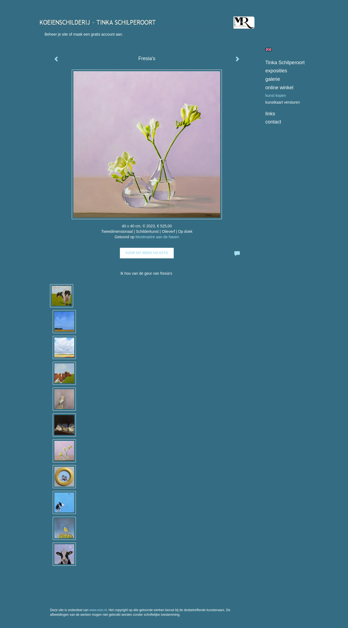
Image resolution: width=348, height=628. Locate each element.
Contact (273, 122)
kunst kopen (275, 95)
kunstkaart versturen (282, 102)
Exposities (276, 70)
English (268, 49)
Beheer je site (56, 34)
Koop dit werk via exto (147, 253)
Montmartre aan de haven (157, 237)
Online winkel (279, 87)
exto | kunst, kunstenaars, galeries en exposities (54, 5)
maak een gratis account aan (97, 34)
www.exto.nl (98, 610)
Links (270, 113)
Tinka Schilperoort (284, 62)
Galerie (272, 79)
